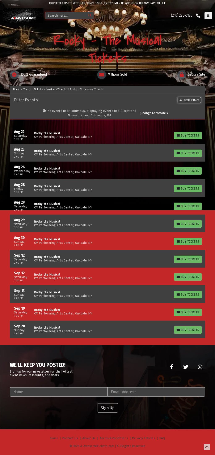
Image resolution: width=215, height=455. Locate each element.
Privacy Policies (143, 438)
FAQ (162, 438)
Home (54, 438)
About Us (89, 438)
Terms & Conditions (114, 438)
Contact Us (70, 438)
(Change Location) (154, 113)
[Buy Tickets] (188, 135)
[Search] (65, 15)
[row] (107, 135)
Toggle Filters (189, 99)
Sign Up (107, 408)
